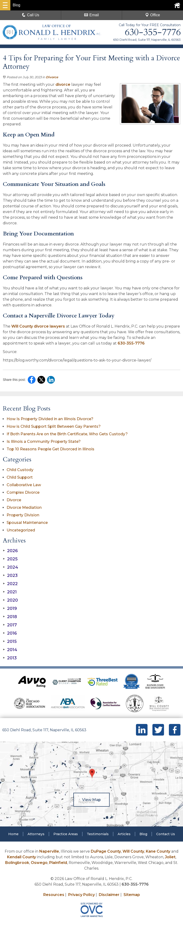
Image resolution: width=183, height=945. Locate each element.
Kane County (158, 851)
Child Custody (20, 470)
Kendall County (21, 857)
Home (13, 834)
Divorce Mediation (24, 507)
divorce (63, 84)
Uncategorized (21, 530)
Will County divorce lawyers (38, 326)
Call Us (30, 15)
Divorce (52, 77)
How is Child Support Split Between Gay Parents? (54, 426)
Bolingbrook (17, 862)
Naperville (49, 851)
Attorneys (36, 834)
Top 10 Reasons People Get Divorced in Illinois (50, 449)
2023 (10, 575)
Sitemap (131, 894)
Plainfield (58, 862)
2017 (10, 625)
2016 (10, 633)
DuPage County (106, 851)
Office (152, 15)
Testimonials (98, 834)
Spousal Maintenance (27, 522)
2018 (10, 616)
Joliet (170, 857)
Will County (133, 851)
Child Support (20, 477)
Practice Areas (65, 834)
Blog (143, 834)
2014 (10, 649)
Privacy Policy (81, 894)
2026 (10, 550)
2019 (10, 608)
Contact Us (165, 834)
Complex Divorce (23, 492)
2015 (10, 641)
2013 (10, 658)
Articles (124, 834)
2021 (10, 592)
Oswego (39, 862)
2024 (10, 567)
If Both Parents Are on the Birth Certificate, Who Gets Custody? (68, 434)
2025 (10, 559)
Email (91, 15)
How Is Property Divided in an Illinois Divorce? (50, 419)
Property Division (23, 515)
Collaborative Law (24, 485)
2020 (10, 600)
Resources (53, 894)
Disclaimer (109, 894)
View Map (91, 799)
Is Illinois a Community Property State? (44, 441)
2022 (10, 583)
